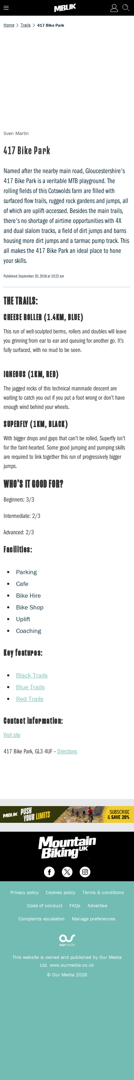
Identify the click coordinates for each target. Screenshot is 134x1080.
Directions (67, 751)
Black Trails (32, 675)
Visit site (12, 735)
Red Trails (29, 699)
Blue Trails (30, 687)
